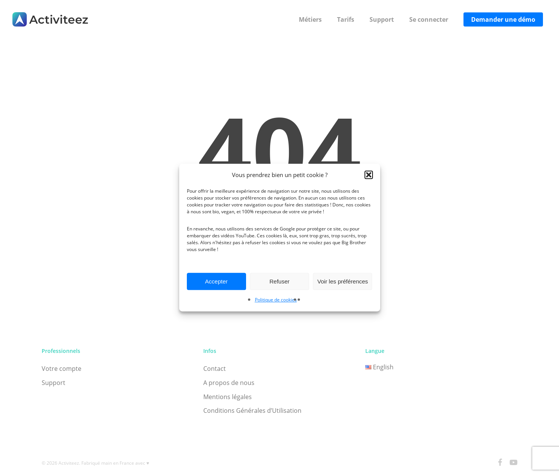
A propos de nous (228, 382)
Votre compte (61, 368)
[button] (369, 175)
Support (53, 382)
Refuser (279, 281)
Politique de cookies (276, 300)
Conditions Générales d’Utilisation (252, 410)
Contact (214, 368)
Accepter (216, 281)
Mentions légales (227, 397)
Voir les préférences (343, 281)
